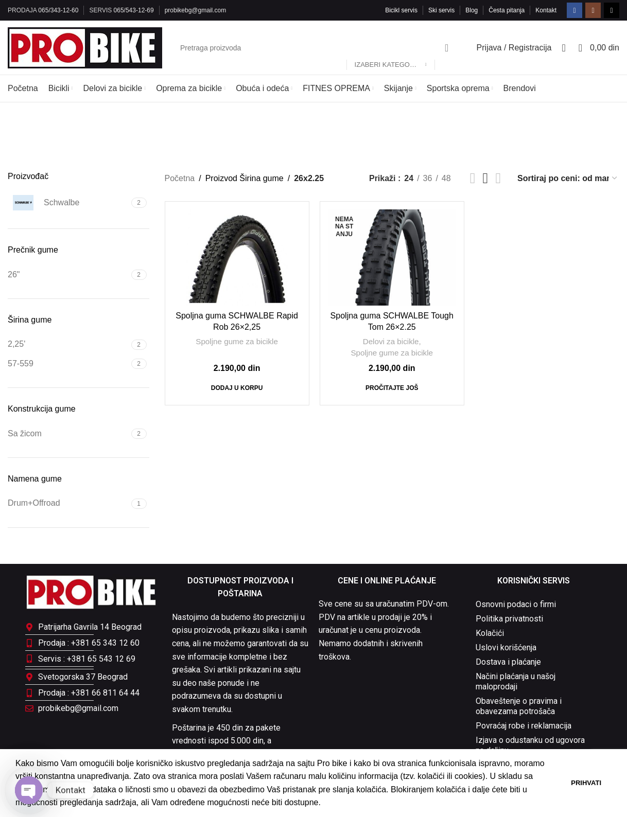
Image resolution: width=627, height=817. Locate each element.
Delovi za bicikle (391, 341)
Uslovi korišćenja (506, 647)
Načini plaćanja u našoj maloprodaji (515, 681)
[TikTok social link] (611, 10)
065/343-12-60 (58, 10)
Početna (180, 178)
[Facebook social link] (574, 10)
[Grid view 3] (486, 178)
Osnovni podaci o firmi (516, 604)
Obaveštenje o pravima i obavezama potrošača (519, 706)
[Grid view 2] (473, 178)
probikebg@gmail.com (196, 10)
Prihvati (586, 783)
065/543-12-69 (134, 10)
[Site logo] (85, 47)
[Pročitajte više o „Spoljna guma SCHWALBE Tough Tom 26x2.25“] (391, 388)
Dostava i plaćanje (508, 662)
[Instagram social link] (593, 10)
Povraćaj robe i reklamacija (523, 726)
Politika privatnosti (509, 619)
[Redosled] (567, 178)
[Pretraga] (315, 48)
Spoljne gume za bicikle (237, 341)
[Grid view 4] (498, 178)
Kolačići (490, 633)
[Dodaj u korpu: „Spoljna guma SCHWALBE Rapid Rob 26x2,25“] (237, 388)
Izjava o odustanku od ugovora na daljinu (530, 745)
